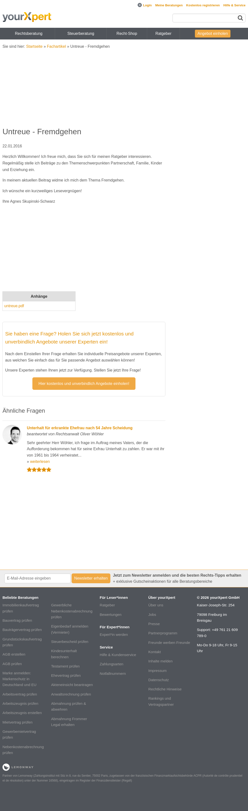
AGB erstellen (13, 654)
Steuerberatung (80, 33)
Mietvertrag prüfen (17, 722)
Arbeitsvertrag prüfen (19, 694)
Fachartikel (56, 46)
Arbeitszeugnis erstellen (22, 713)
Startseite (34, 46)
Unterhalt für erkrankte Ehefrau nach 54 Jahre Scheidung (80, 428)
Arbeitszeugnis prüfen (20, 703)
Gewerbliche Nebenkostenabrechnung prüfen (72, 611)
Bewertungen (111, 614)
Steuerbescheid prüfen (69, 641)
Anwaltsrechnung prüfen (71, 694)
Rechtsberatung (28, 33)
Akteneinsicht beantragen (72, 685)
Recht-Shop (126, 33)
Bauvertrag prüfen (17, 620)
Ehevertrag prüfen (66, 675)
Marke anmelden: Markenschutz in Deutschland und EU (19, 679)
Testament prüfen (65, 666)
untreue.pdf (14, 306)
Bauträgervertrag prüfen (22, 630)
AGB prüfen (12, 664)
